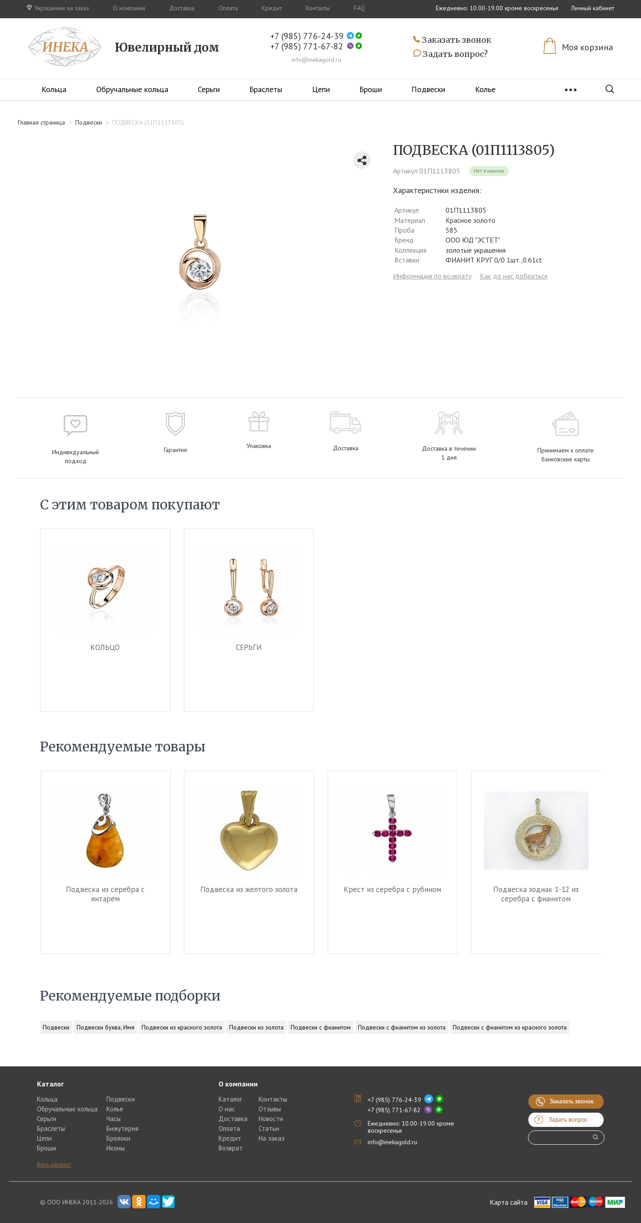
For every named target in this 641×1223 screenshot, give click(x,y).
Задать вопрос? (450, 54)
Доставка (182, 8)
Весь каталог (54, 1164)
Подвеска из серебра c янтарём (105, 894)
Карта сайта (508, 1202)
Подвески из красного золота (182, 1027)
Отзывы (270, 1109)
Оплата (228, 8)
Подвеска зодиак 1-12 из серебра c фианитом (536, 894)
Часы (113, 1118)
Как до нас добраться (514, 276)
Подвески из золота (256, 1027)
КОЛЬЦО (105, 647)
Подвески (428, 89)
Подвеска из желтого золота (248, 889)
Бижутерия (122, 1128)
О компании (129, 8)
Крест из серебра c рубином (392, 889)
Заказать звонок (452, 40)
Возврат (231, 1148)
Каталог (230, 1099)
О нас (227, 1109)
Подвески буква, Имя (105, 1027)
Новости (271, 1118)
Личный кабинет (592, 8)
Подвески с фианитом (321, 1027)
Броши (370, 89)
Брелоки (118, 1138)
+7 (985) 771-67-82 (306, 46)
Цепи (321, 89)
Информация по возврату (432, 276)
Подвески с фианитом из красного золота (510, 1027)
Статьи (269, 1128)
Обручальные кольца (132, 89)
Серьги (209, 89)
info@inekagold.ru (316, 59)
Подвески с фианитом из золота (402, 1027)
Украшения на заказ (58, 8)
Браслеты (265, 89)
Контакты (318, 8)
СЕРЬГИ (249, 647)
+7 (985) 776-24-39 (307, 36)
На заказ (271, 1138)
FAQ (359, 8)
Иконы (115, 1148)
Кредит (272, 8)
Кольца (53, 89)
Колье (485, 89)
